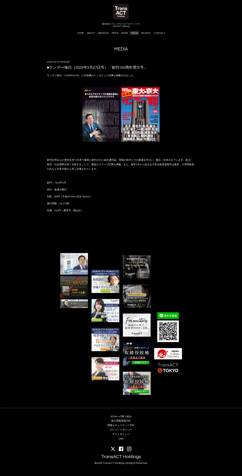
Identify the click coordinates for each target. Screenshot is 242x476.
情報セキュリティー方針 (121, 425)
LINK (121, 438)
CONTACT (159, 33)
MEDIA (134, 33)
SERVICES (103, 33)
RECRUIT (146, 33)
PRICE (115, 33)
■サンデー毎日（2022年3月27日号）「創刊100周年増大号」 (97, 67)
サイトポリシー (121, 434)
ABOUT (91, 33)
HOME (80, 33)
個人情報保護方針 (121, 421)
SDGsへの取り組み (121, 416)
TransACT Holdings (121, 456)
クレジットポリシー (121, 429)
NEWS (124, 33)
